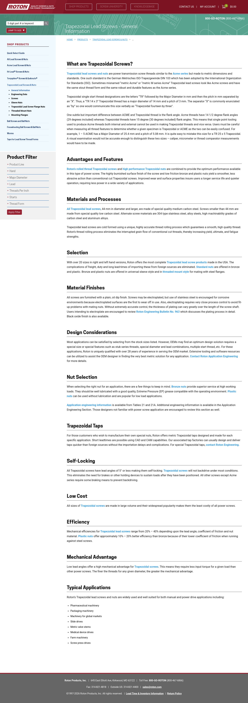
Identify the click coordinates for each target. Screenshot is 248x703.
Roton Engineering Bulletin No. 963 (158, 311)
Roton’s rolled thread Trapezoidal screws (92, 169)
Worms (10, 133)
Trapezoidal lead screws (115, 531)
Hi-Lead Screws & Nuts (18, 72)
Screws (14, 98)
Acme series (180, 73)
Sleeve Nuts (16, 102)
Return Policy (174, 693)
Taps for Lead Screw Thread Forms (22, 139)
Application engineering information (89, 405)
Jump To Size (16, 30)
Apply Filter (14, 212)
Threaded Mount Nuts (21, 111)
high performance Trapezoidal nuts (144, 169)
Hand (12, 171)
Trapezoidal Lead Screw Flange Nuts (28, 107)
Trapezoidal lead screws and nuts (87, 73)
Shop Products (79, 6)
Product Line (16, 164)
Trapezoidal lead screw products (187, 262)
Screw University (111, 6)
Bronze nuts (179, 386)
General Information (20, 90)
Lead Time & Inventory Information (145, 693)
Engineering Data (19, 94)
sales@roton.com (152, 687)
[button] (46, 23)
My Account (208, 6)
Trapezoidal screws (176, 470)
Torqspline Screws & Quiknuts (22, 79)
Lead (12, 184)
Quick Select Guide (16, 53)
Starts (13, 197)
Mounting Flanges (19, 115)
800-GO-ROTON (225, 18)
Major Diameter (18, 177)
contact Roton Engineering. (222, 444)
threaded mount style (176, 271)
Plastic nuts (85, 536)
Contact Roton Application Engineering (214, 356)
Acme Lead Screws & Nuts (19, 65)
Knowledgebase (144, 6)
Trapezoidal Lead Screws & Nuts (21, 85)
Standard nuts (205, 267)
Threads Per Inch (19, 190)
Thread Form (16, 203)
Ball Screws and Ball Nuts (18, 121)
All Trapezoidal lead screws (84, 209)
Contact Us (186, 6)
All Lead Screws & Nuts (17, 59)
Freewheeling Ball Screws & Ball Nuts (24, 127)
